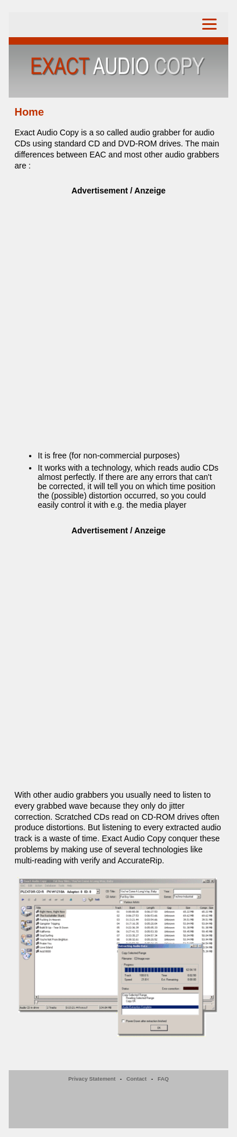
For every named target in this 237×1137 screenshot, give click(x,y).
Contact (137, 1079)
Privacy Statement (92, 1079)
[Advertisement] (118, 316)
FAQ (162, 1079)
